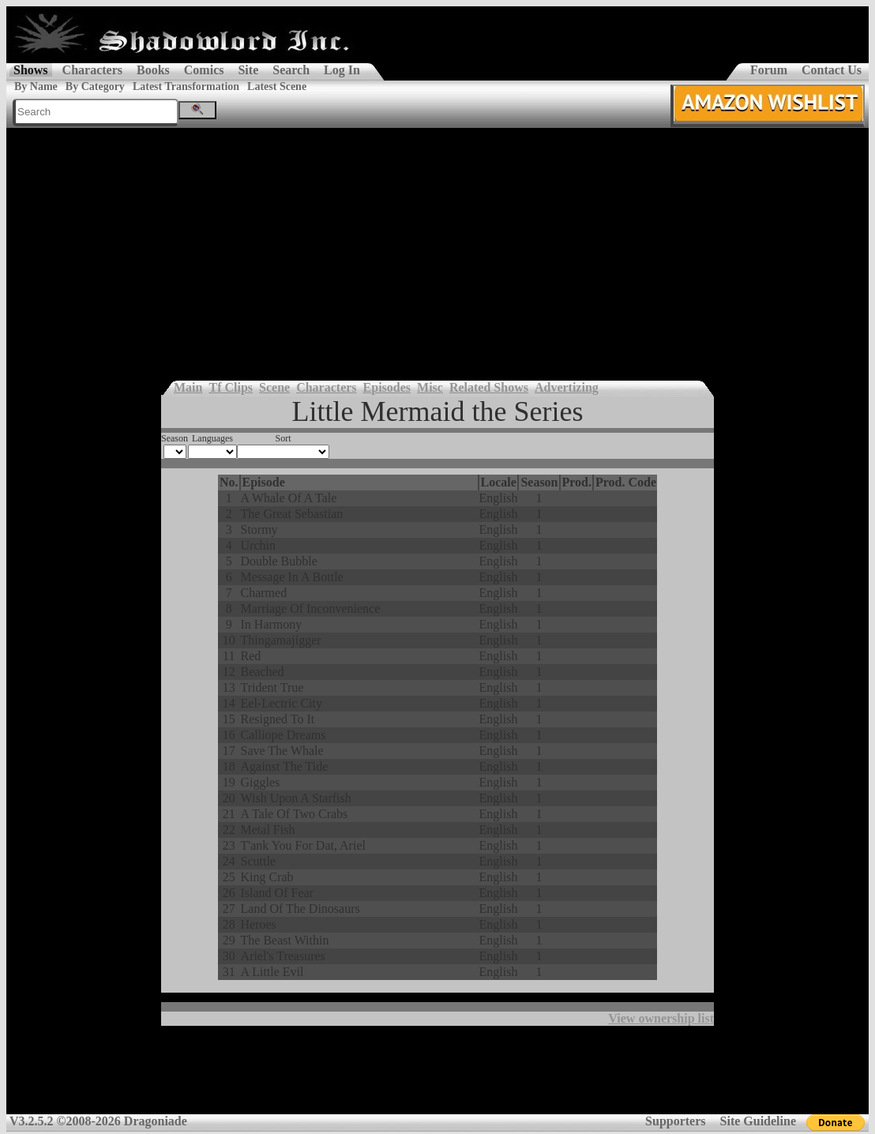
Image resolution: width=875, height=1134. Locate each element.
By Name (36, 86)
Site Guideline (758, 1121)
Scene (274, 387)
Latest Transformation (186, 86)
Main (188, 387)
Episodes (387, 387)
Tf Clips (230, 387)
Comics (204, 70)
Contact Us (832, 70)
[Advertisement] (437, 246)
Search (291, 70)
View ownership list (661, 1018)
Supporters (675, 1121)
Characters (92, 70)
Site (248, 70)
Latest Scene (276, 86)
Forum (768, 70)
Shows (30, 70)
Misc (430, 387)
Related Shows (488, 387)
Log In (342, 70)
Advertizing (567, 387)
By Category (95, 86)
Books (153, 70)
